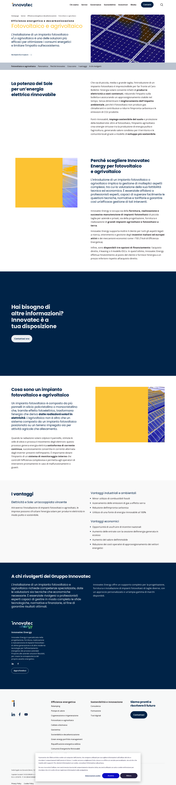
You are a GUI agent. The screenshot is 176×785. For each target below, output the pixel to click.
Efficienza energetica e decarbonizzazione (42, 16)
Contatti (147, 4)
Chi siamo (74, 4)
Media (133, 4)
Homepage (15, 16)
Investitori (123, 4)
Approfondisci (20, 670)
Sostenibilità (110, 4)
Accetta (111, 776)
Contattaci (138, 714)
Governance (95, 4)
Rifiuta (128, 776)
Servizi (84, 4)
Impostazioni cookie (92, 776)
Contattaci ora (21, 338)
